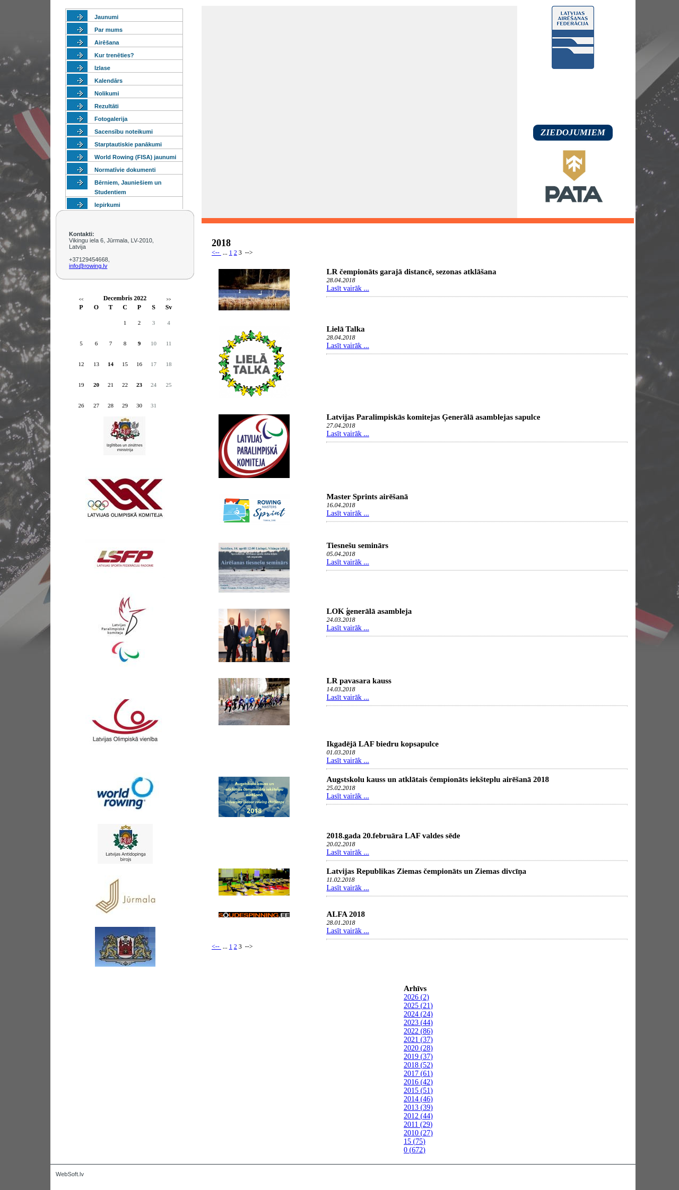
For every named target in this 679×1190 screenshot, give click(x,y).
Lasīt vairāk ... (347, 288)
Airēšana (106, 42)
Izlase (102, 68)
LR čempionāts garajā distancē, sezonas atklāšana (411, 271)
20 (96, 384)
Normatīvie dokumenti (125, 170)
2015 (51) (418, 1091)
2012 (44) (418, 1116)
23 (139, 384)
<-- (216, 252)
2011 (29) (418, 1124)
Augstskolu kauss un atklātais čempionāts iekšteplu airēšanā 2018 (437, 779)
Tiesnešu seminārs (357, 545)
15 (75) (414, 1141)
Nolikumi (106, 93)
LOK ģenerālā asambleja (369, 611)
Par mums (108, 30)
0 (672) (414, 1150)
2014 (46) (418, 1099)
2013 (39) (418, 1107)
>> (168, 299)
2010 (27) (418, 1133)
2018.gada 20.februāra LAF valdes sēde (393, 835)
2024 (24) (418, 1014)
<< (81, 299)
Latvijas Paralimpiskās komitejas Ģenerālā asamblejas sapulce (433, 417)
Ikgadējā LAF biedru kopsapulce (382, 744)
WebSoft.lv (70, 1174)
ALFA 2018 (345, 914)
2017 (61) (418, 1074)
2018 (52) (418, 1065)
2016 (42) (418, 1082)
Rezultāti (106, 106)
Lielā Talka (345, 329)
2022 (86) (418, 1031)
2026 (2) (416, 997)
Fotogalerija (110, 119)
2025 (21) (418, 1006)
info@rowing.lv (88, 266)
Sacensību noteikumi (123, 131)
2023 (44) (418, 1023)
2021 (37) (418, 1040)
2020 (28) (418, 1048)
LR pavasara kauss (358, 680)
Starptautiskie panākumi (128, 144)
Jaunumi (106, 17)
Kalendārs (108, 80)
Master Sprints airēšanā (367, 496)
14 (111, 364)
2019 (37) (418, 1057)
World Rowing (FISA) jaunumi (135, 157)
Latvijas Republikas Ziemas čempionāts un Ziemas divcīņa (426, 871)
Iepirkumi (107, 205)
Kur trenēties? (114, 55)
